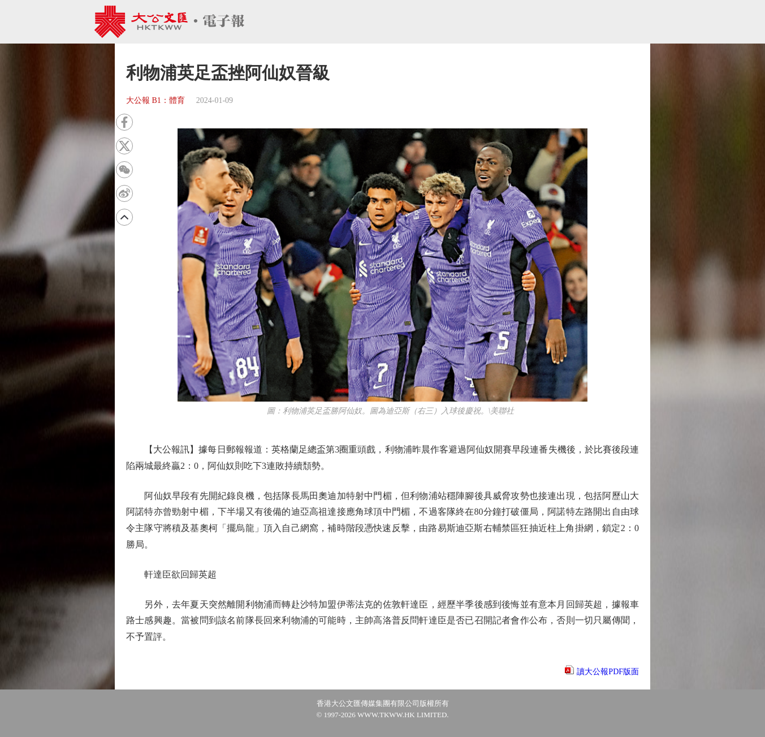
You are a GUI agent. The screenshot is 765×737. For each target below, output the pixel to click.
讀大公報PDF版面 (608, 671)
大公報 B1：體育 (155, 100)
